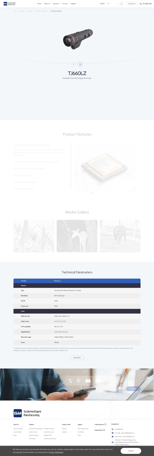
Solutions (56, 4)
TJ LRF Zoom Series (55, 11)
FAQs (79, 435)
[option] (77, 40)
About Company (18, 428)
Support (73, 4)
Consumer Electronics (50, 438)
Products (65, 4)
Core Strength (17, 432)
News (15, 435)
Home (39, 4)
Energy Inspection (34, 435)
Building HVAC (48, 435)
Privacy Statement (56, 452)
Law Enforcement (49, 432)
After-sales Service (83, 428)
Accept (131, 451)
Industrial (64, 432)
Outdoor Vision (33, 432)
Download (81, 432)
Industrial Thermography (36, 428)
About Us (47, 4)
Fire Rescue (32, 438)
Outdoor (30, 11)
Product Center (66, 424)
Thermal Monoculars (41, 11)
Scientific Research (49, 428)
